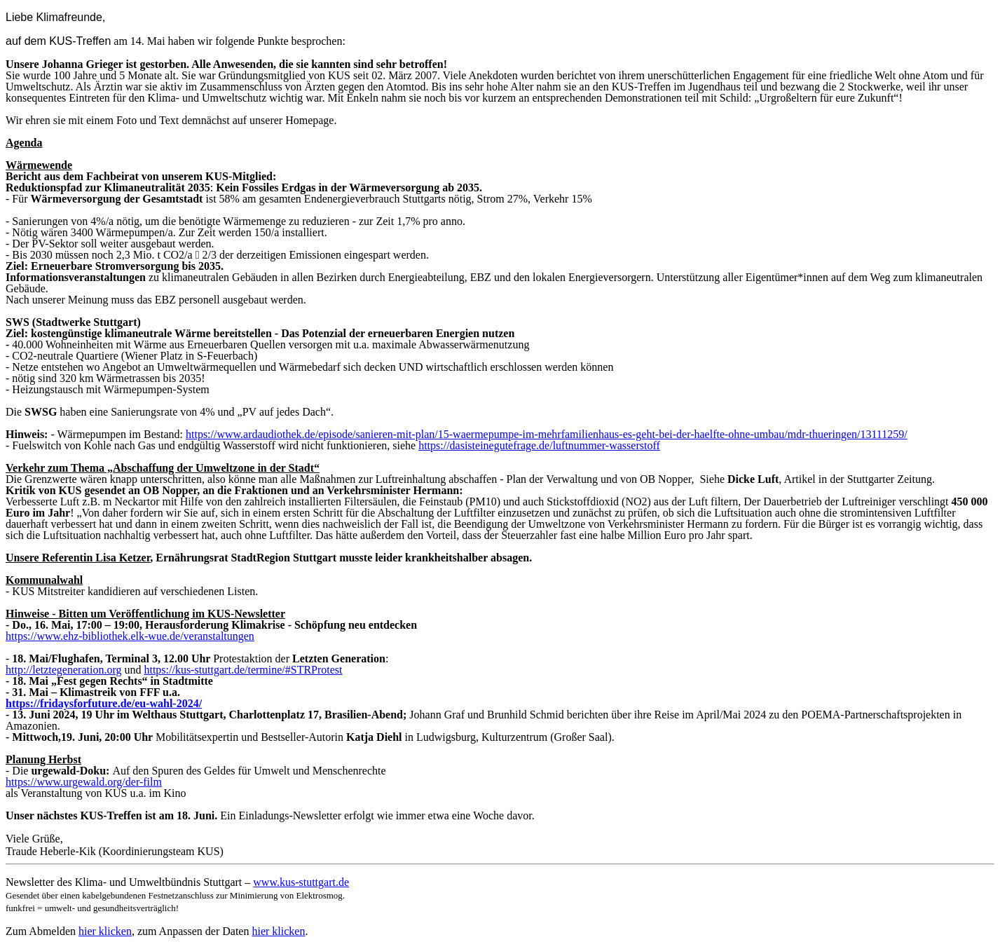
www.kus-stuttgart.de (301, 882)
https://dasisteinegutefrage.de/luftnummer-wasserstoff (539, 445)
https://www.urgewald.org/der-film (84, 782)
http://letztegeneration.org (63, 670)
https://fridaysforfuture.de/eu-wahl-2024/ (104, 703)
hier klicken (105, 931)
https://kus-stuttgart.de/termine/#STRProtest (243, 670)
